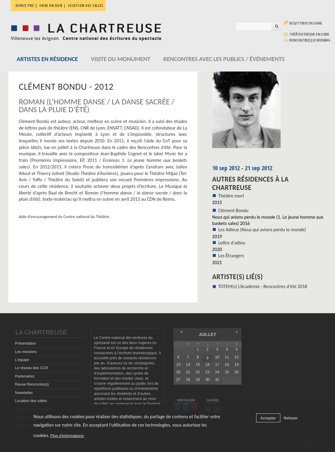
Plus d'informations (67, 435)
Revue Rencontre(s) (32, 384)
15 (198, 365)
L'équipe (22, 360)
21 (188, 372)
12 (237, 357)
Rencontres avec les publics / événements (224, 59)
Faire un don (50, 5)
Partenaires (24, 376)
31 (217, 380)
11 (227, 357)
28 (188, 380)
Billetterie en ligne (305, 23)
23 (207, 372)
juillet (207, 334)
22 (198, 372)
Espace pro (25, 5)
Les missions (26, 352)
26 (237, 372)
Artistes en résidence (47, 59)
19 (237, 365)
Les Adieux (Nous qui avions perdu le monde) (262, 229)
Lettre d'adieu (231, 243)
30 (207, 380)
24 (217, 372)
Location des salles (85, 5)
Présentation (25, 343)
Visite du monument (120, 59)
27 (178, 380)
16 (207, 365)
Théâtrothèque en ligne (309, 34)
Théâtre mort (231, 196)
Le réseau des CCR (31, 368)
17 (217, 365)
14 (188, 365)
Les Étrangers (231, 255)
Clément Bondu (233, 210)
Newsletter (24, 393)
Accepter (268, 418)
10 (217, 357)
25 (227, 372)
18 (227, 365)
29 (198, 380)
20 (178, 372)
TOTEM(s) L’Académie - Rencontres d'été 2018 (262, 286)
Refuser (291, 418)
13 (178, 365)
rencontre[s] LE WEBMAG (309, 40)
